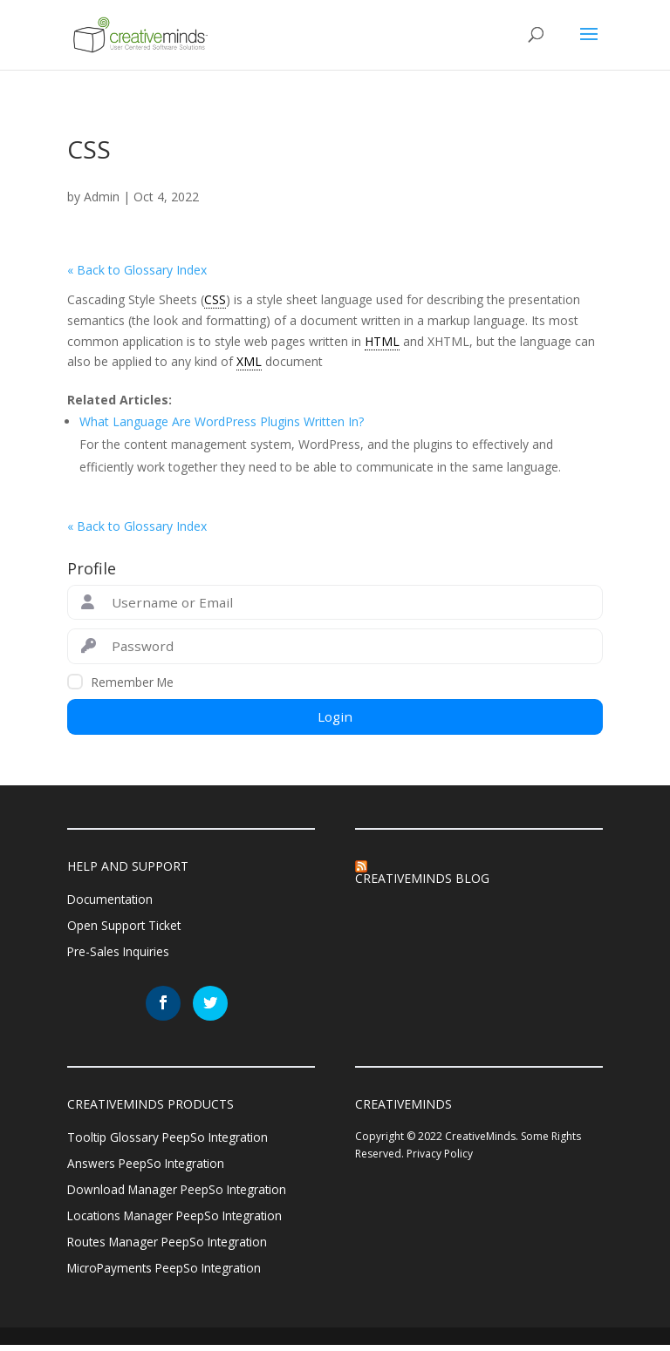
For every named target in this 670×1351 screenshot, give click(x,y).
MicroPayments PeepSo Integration (168, 1274)
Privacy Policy (440, 1155)
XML (249, 361)
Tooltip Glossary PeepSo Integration (169, 1139)
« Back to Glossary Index (137, 269)
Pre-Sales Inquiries (119, 954)
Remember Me (133, 682)
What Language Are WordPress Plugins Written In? (221, 421)
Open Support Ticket (125, 927)
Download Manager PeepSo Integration (179, 1193)
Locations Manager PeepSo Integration (178, 1220)
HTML (382, 341)
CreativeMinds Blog (422, 878)
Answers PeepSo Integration (147, 1166)
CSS (215, 299)
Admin (102, 196)
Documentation (111, 900)
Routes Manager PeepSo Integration (170, 1247)
